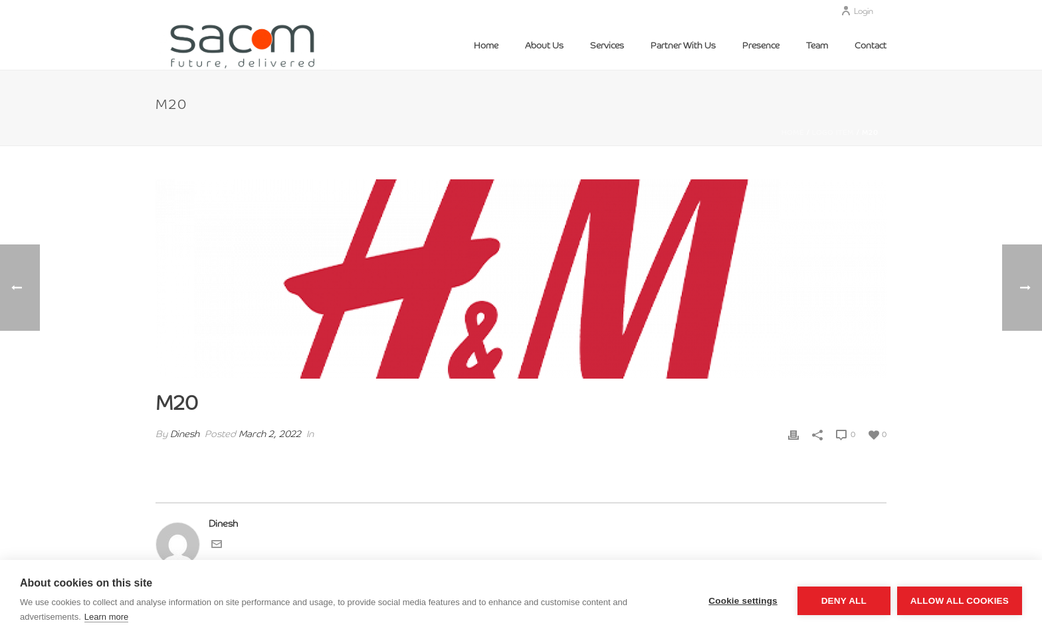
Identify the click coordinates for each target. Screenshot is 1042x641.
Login (857, 12)
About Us (544, 46)
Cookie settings (743, 601)
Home (486, 46)
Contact (870, 46)
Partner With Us (683, 46)
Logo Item (833, 133)
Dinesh (184, 434)
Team (817, 46)
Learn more (106, 617)
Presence (761, 46)
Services (607, 46)
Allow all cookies (959, 601)
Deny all (844, 601)
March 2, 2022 (270, 434)
